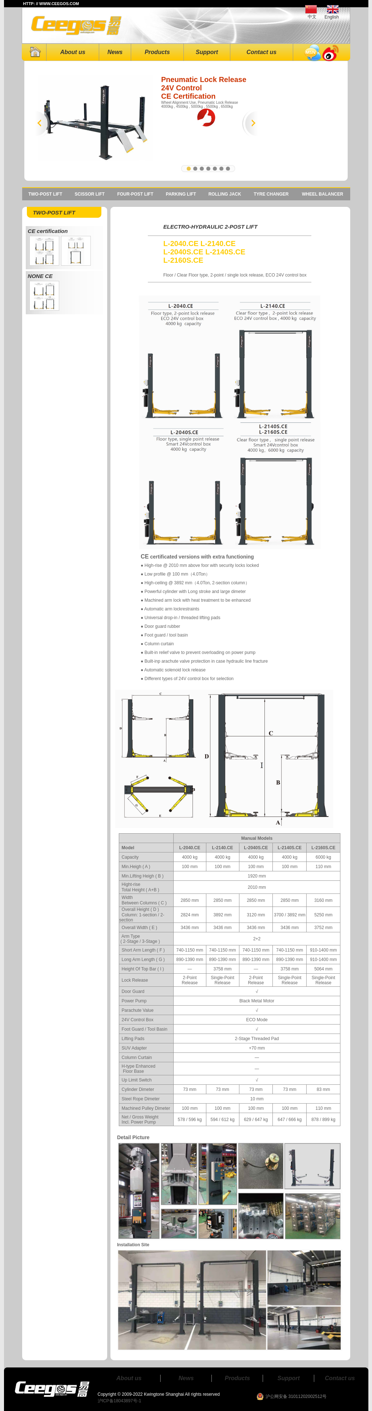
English (331, 17)
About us (72, 52)
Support (207, 52)
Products (157, 52)
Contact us (261, 52)
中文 (312, 16)
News (115, 52)
